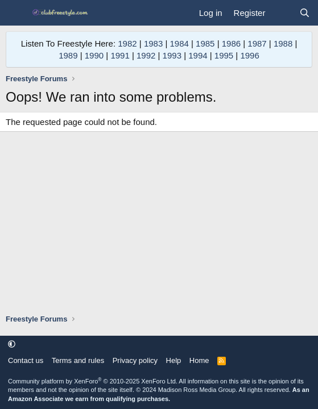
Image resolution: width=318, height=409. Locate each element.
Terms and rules (78, 360)
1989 (68, 55)
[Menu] (15, 13)
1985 (205, 43)
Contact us (25, 360)
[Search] (305, 12)
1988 (283, 43)
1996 (249, 55)
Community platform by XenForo (92, 381)
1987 (256, 43)
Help (173, 360)
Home (199, 360)
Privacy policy (135, 360)
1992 (146, 55)
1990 (94, 55)
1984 (179, 43)
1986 (231, 43)
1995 (223, 55)
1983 (153, 43)
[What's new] (282, 12)
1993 (172, 55)
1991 (119, 55)
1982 (127, 43)
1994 (197, 55)
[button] (12, 344)
